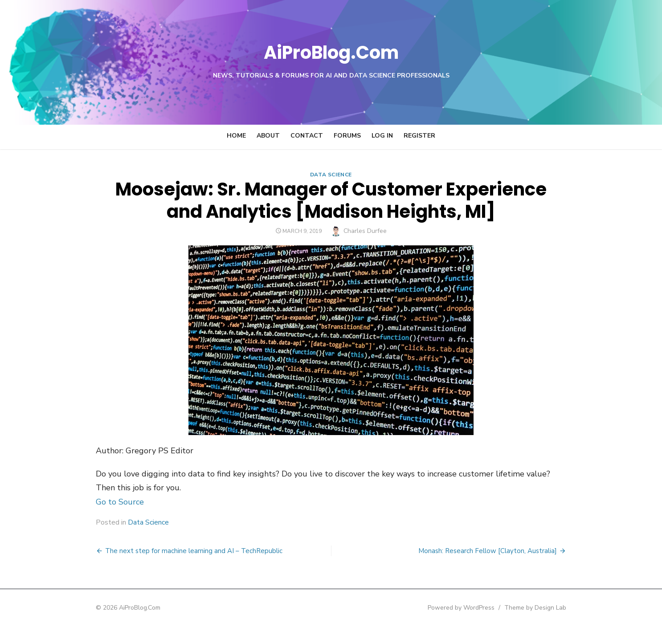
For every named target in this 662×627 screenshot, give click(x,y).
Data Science (331, 174)
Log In (382, 135)
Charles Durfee (365, 231)
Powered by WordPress (484, 607)
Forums (347, 135)
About (268, 135)
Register (419, 135)
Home (236, 135)
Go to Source (97, 502)
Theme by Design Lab (558, 607)
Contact (306, 135)
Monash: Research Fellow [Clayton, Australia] (510, 550)
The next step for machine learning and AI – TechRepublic (170, 550)
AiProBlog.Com (331, 51)
